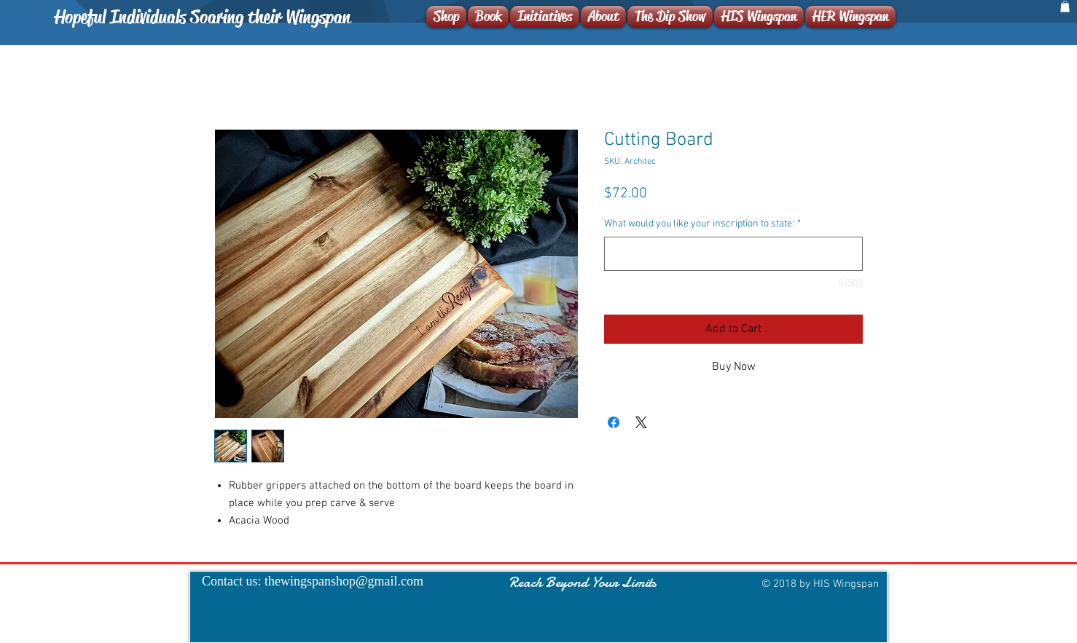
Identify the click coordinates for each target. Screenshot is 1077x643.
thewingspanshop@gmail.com (344, 581)
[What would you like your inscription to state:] (733, 253)
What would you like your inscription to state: (702, 224)
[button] (1065, 6)
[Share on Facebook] (613, 422)
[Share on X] (641, 422)
